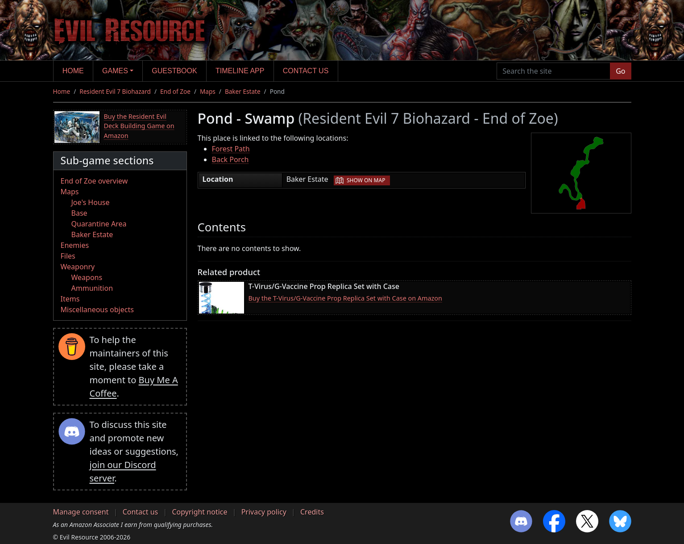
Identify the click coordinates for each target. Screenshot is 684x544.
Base (79, 213)
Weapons (87, 277)
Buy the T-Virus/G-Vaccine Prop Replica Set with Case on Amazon (345, 298)
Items (70, 299)
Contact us (306, 71)
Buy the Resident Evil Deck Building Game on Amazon (139, 126)
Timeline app (240, 71)
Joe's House (90, 202)
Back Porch (230, 159)
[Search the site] (553, 71)
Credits (312, 512)
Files (68, 256)
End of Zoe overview (94, 181)
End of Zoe (175, 91)
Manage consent (81, 512)
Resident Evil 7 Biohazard (115, 91)
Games (115, 71)
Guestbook (174, 71)
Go (620, 71)
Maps (208, 91)
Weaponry (78, 267)
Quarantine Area (99, 224)
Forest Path (231, 149)
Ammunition (92, 288)
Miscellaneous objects (97, 309)
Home (73, 71)
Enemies (75, 245)
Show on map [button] (366, 180)
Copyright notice (199, 512)
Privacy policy (263, 512)
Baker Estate (243, 91)
